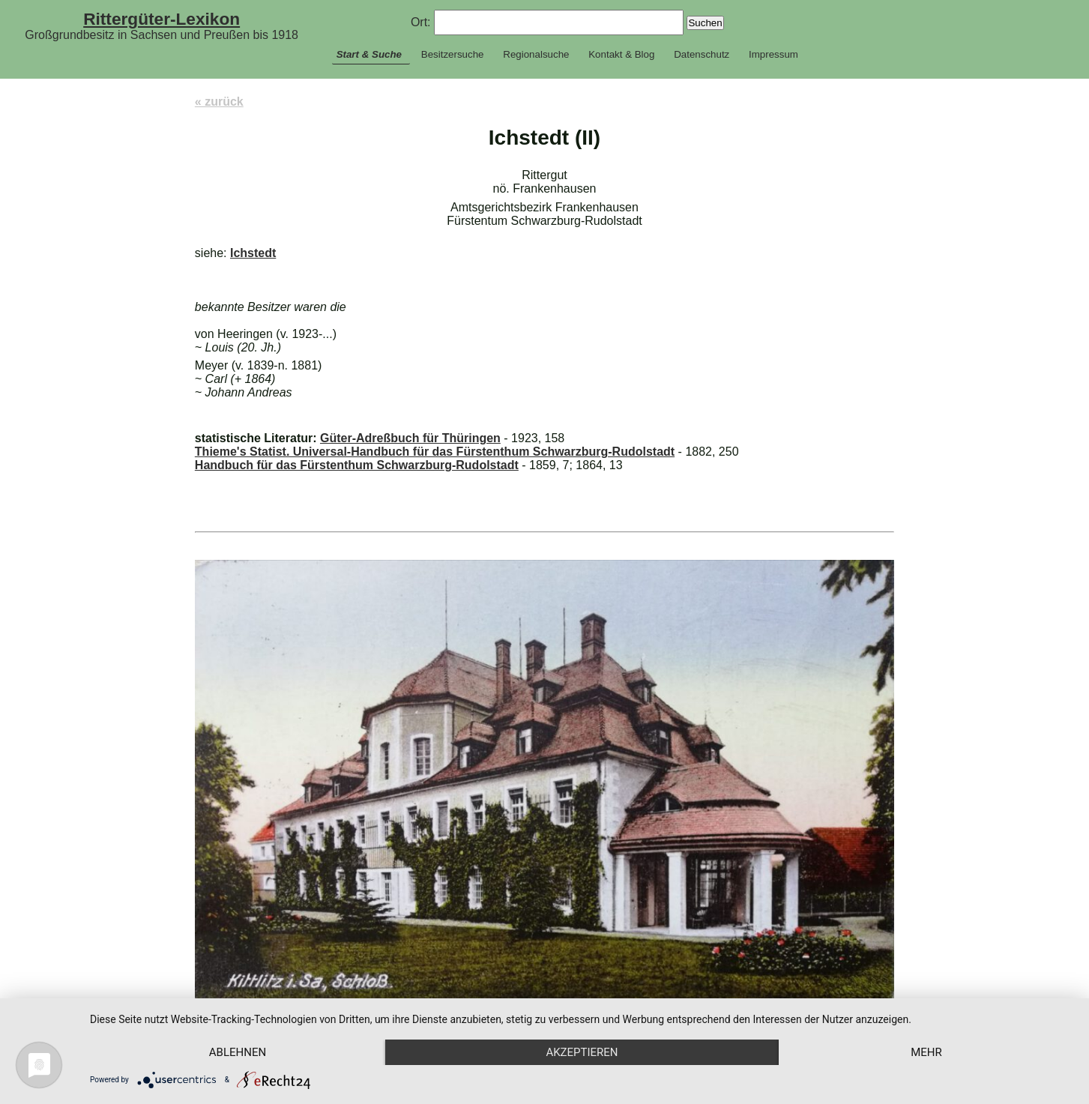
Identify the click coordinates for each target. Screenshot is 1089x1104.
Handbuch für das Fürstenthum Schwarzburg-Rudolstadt (357, 465)
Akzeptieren (582, 1052)
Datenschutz (701, 54)
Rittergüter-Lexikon (161, 18)
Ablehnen (237, 1052)
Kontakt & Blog (621, 54)
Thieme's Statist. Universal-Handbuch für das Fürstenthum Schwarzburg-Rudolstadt (435, 451)
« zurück (219, 101)
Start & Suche (369, 54)
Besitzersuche (452, 54)
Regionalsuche (536, 54)
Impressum (773, 54)
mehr (926, 1052)
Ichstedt (253, 253)
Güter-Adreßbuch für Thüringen (410, 438)
